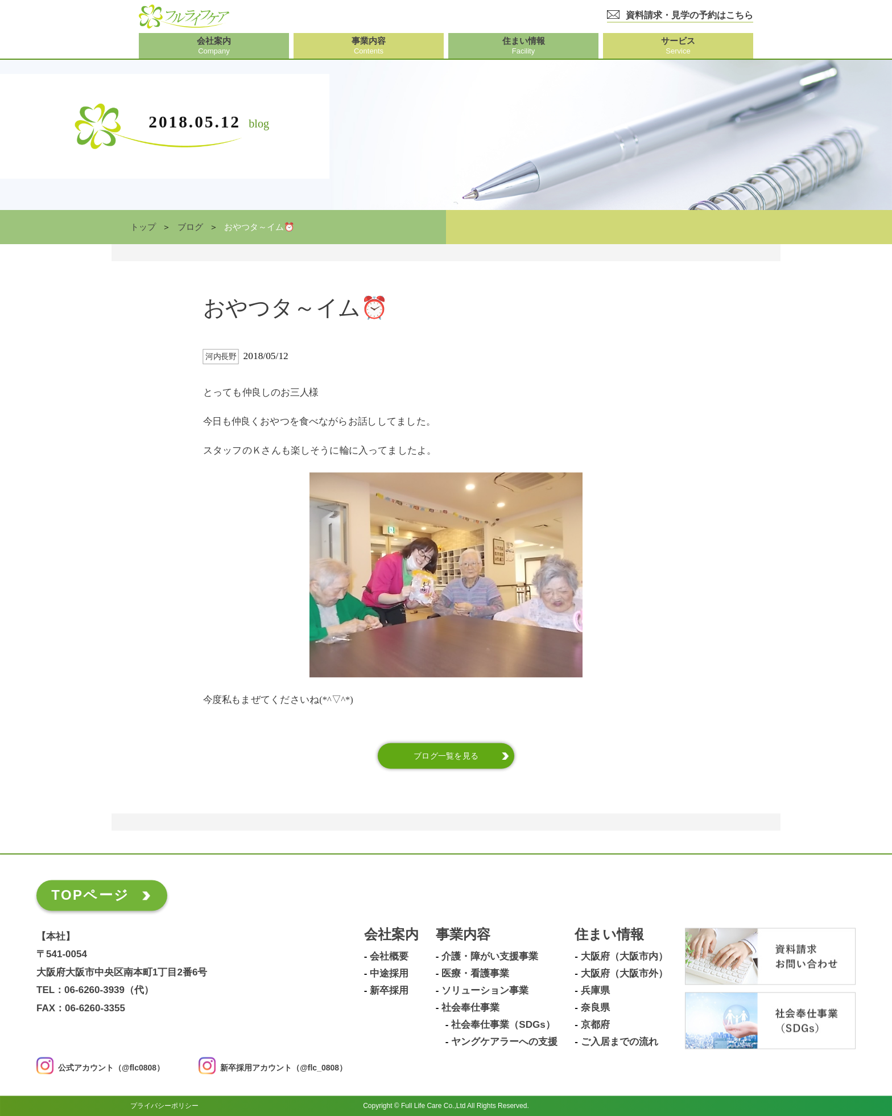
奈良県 (595, 1008)
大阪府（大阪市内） (624, 957)
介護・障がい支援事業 (489, 957)
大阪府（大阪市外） (624, 974)
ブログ (190, 227)
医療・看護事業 (475, 974)
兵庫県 (595, 991)
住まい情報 (609, 935)
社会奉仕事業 (470, 1008)
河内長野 (220, 356)
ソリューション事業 (484, 991)
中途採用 (389, 974)
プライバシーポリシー (164, 1106)
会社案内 (391, 935)
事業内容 (463, 935)
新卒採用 (389, 991)
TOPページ (90, 895)
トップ (143, 227)
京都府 (595, 1025)
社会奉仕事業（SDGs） (503, 1025)
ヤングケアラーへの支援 (504, 1042)
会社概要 (389, 957)
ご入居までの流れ (619, 1042)
